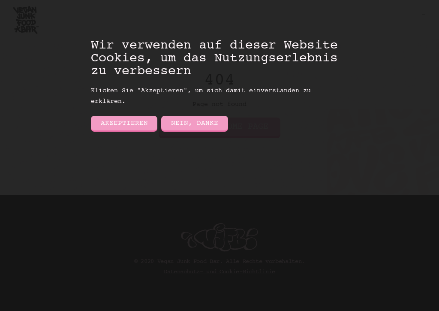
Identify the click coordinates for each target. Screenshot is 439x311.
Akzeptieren (124, 123)
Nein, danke (194, 123)
